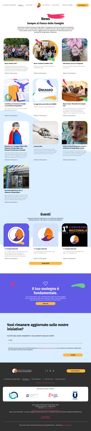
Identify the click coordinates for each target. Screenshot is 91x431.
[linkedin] (53, 371)
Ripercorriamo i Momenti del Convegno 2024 (74, 105)
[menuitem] (9, 5)
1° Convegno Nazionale (69, 249)
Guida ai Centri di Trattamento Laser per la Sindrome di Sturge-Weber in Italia (74, 147)
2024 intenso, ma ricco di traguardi (73, 63)
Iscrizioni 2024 (38, 146)
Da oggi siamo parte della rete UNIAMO (45, 104)
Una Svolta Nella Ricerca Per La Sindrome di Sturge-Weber (14, 191)
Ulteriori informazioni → (12, 73)
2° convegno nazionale (40, 249)
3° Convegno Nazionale (11, 249)
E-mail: (10, 340)
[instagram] (50, 371)
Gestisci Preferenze (45, 417)
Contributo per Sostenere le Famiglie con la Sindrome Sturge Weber (15, 105)
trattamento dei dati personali (47, 348)
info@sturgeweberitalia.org (38, 410)
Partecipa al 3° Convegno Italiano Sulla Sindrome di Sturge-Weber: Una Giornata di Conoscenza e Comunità (16, 148)
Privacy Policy (45, 416)
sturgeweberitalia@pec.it (53, 410)
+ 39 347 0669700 (48, 408)
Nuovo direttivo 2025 (11, 63)
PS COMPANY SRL (67, 425)
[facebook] (47, 371)
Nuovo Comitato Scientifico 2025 (43, 63)
